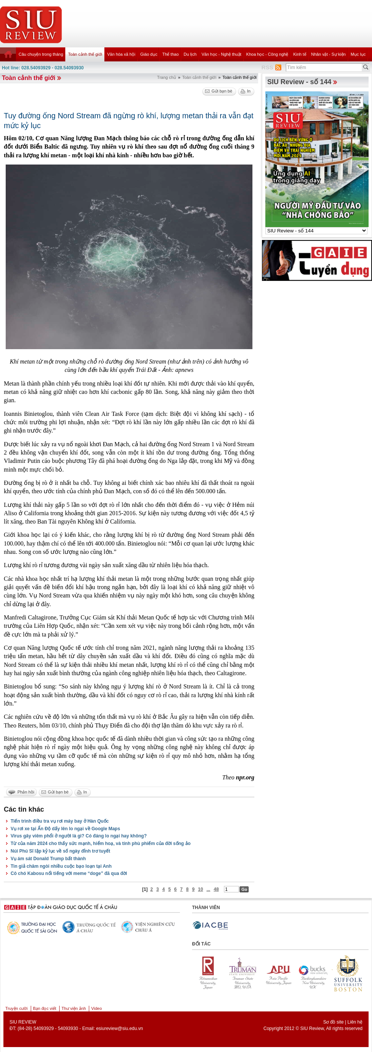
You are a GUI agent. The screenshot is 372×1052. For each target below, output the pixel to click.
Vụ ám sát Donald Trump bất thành (48, 858)
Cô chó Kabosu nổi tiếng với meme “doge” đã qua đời (69, 873)
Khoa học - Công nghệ (267, 54)
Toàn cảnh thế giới (85, 54)
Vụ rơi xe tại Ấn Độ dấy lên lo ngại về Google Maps (65, 828)
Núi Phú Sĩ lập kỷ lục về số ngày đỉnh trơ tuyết (60, 851)
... (208, 889)
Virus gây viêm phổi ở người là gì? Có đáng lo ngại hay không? (79, 836)
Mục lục (358, 54)
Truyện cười (16, 1008)
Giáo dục (149, 54)
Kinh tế (299, 54)
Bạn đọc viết (44, 1008)
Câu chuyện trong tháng (41, 54)
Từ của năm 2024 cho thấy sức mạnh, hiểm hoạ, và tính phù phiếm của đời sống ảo (101, 843)
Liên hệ (355, 1022)
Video (96, 1008)
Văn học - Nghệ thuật (221, 54)
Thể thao (170, 54)
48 (216, 889)
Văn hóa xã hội (121, 54)
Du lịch (190, 54)
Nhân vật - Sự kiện (328, 54)
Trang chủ (166, 77)
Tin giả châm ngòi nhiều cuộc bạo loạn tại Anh (61, 866)
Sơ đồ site (333, 1022)
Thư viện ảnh (73, 1008)
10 (200, 889)
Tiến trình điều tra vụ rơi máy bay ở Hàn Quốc (60, 821)
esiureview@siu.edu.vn (119, 1028)
